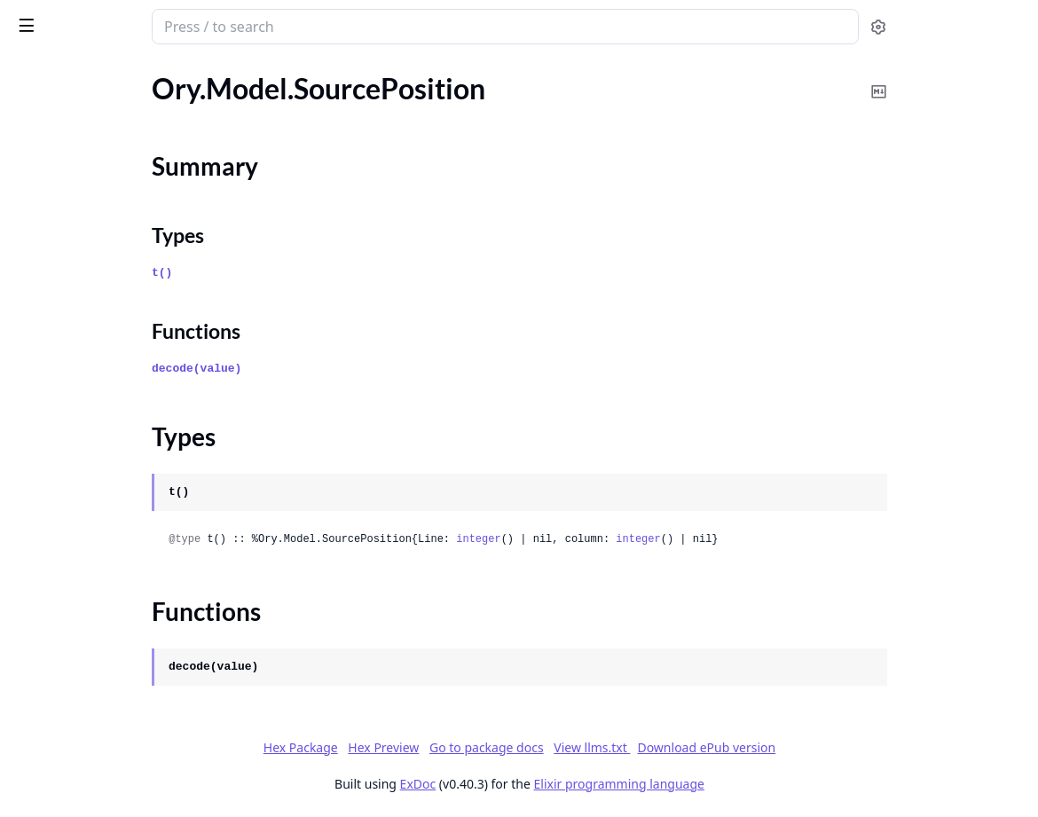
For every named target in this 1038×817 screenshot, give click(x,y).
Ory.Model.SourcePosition (93, 136)
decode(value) (364, 368)
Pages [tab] (31, 72)
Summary (60, 167)
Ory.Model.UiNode (70, 696)
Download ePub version (839, 747)
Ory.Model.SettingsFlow (86, 88)
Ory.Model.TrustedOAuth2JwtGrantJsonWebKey (126, 648)
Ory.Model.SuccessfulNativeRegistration (126, 361)
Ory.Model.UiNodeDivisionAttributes (126, 768)
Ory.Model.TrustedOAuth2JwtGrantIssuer (126, 625)
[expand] (248, 91)
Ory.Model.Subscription (85, 289)
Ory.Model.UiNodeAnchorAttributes (125, 720)
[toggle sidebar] (243, 25)
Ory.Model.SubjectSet (78, 265)
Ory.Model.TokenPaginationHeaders (123, 529)
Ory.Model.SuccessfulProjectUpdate (123, 385)
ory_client (51, 17)
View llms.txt (725, 747)
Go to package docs (619, 748)
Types (49, 188)
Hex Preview (516, 747)
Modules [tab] (107, 72)
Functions (61, 209)
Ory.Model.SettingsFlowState (102, 112)
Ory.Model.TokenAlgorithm (95, 481)
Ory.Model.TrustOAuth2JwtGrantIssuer (126, 601)
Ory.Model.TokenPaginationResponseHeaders (126, 577)
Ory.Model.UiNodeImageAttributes (121, 792)
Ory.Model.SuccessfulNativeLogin (115, 337)
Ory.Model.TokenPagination (97, 505)
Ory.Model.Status (66, 241)
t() (329, 272)
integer (646, 539)
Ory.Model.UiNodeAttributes (102, 744)
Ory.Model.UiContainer (84, 672)
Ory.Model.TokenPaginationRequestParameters (126, 553)
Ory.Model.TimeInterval (85, 433)
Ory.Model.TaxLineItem (83, 409)
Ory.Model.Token (64, 457)
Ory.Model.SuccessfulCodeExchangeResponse (126, 313)
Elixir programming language (751, 783)
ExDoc (550, 783)
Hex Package (433, 747)
